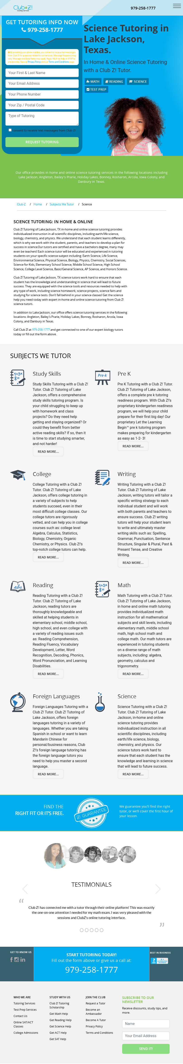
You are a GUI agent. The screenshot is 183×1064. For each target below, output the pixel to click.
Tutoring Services (24, 1003)
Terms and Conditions (59, 62)
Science (138, 82)
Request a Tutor (95, 1003)
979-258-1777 (143, 8)
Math (93, 82)
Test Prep (96, 90)
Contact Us (20, 1016)
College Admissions (26, 1033)
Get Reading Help (60, 1020)
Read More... (48, 452)
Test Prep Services (25, 1010)
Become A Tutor (96, 1020)
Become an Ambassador (94, 1012)
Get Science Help (60, 1027)
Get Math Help (59, 1014)
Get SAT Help (58, 1039)
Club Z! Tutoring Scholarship (59, 1006)
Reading (114, 82)
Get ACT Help (58, 1033)
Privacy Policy (34, 62)
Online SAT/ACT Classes (23, 1025)
